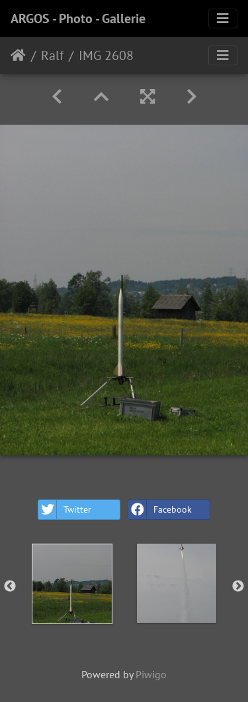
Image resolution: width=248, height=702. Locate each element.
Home (18, 55)
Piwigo (151, 674)
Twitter (64, 509)
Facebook (160, 509)
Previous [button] (10, 586)
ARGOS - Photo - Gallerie (78, 18)
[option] (72, 584)
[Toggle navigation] (222, 18)
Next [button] (238, 586)
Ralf (52, 55)
